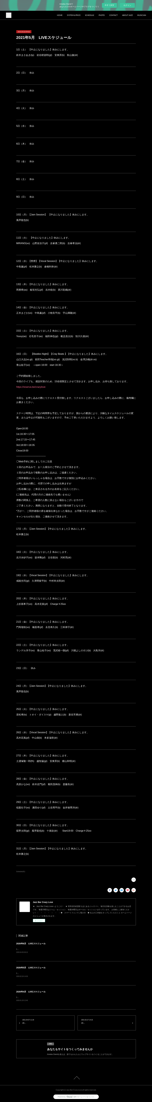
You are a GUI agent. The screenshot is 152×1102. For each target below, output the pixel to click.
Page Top (76, 1077)
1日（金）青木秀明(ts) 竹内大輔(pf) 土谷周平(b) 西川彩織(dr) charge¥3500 (48, 973)
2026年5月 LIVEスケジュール (31, 967)
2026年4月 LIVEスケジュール (31, 991)
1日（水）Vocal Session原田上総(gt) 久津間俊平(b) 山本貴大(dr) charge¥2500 (50, 997)
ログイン (127, 5)
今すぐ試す (109, 5)
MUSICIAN (141, 15)
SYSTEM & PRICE (74, 15)
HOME (59, 15)
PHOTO (102, 15)
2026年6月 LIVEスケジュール (31, 943)
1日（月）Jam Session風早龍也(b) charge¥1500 (38, 949)
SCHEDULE (89, 15)
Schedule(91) (20, 871)
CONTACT (113, 15)
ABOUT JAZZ (127, 15)
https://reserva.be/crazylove (31, 387)
